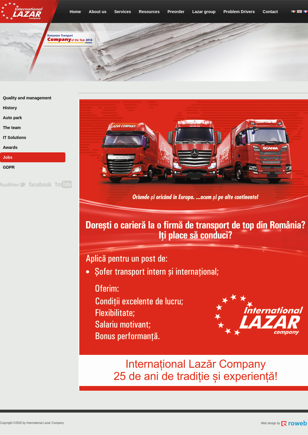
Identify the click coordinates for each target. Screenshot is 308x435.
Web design (268, 423)
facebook (40, 185)
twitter (13, 185)
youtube (63, 185)
